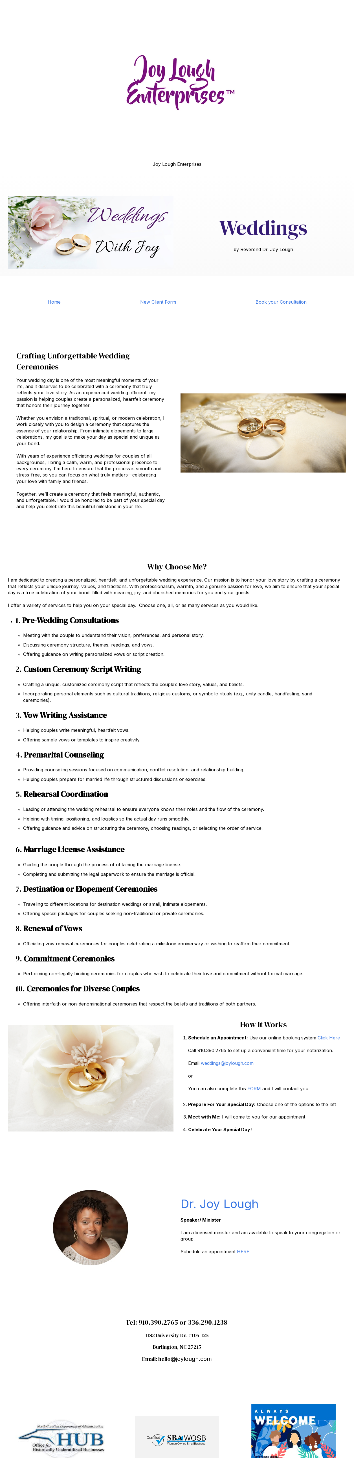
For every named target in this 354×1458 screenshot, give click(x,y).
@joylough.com (191, 1358)
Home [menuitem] (54, 302)
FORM (254, 1088)
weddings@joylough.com (227, 1063)
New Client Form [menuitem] (158, 302)
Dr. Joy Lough (220, 1203)
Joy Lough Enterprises (177, 164)
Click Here (329, 1038)
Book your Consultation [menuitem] (281, 302)
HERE (242, 1251)
